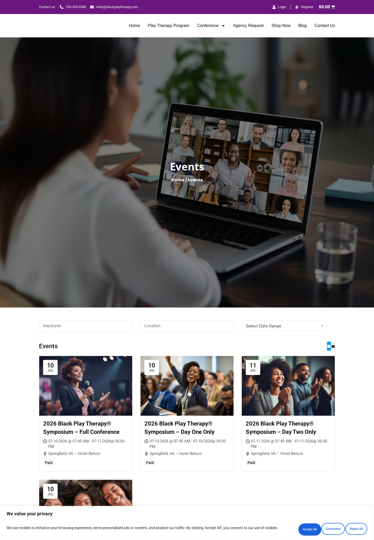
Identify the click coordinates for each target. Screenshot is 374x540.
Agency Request (248, 25)
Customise (254, 528)
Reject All (300, 528)
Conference (211, 25)
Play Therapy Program (168, 25)
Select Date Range (285, 326)
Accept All (345, 528)
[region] (187, 523)
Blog (302, 25)
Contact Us (325, 25)
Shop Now (281, 25)
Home (134, 25)
